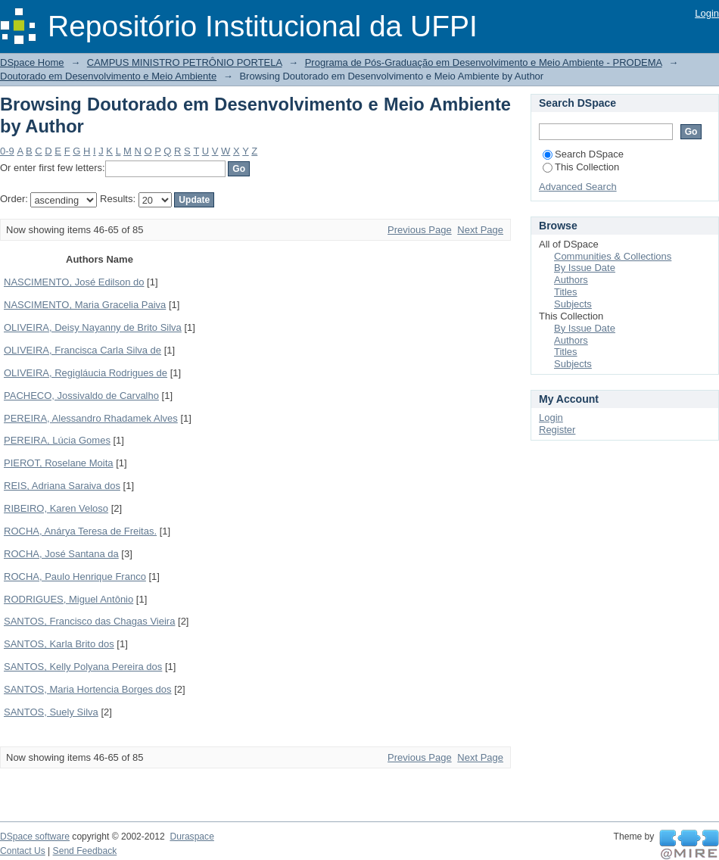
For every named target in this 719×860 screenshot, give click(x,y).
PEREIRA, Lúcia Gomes (57, 440)
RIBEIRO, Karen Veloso (56, 508)
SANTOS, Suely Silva (51, 712)
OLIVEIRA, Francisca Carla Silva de (82, 350)
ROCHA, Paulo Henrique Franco (75, 576)
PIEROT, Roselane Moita (59, 463)
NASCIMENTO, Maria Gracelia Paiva (85, 304)
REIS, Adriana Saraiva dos (62, 485)
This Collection (581, 167)
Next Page (480, 229)
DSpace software (35, 836)
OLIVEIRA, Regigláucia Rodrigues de (85, 373)
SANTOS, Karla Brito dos (59, 644)
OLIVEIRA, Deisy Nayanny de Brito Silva (93, 327)
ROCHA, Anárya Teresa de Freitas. (80, 531)
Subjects (573, 304)
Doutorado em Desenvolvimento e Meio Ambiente (108, 76)
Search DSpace (583, 154)
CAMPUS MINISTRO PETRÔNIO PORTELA (184, 62)
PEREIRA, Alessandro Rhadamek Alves (91, 418)
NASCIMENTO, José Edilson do (74, 282)
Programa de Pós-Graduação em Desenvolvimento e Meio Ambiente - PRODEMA (483, 62)
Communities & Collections (612, 256)
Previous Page (420, 229)
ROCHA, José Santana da (61, 553)
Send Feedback (85, 851)
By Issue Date (584, 267)
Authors (571, 279)
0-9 (7, 151)
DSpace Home (32, 62)
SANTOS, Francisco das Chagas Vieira (89, 621)
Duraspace (191, 836)
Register (557, 429)
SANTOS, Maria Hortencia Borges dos (88, 689)
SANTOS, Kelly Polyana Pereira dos (83, 666)
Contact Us (22, 851)
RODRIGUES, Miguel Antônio (68, 599)
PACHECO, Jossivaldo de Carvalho (81, 395)
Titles (565, 292)
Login (707, 13)
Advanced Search (578, 186)
